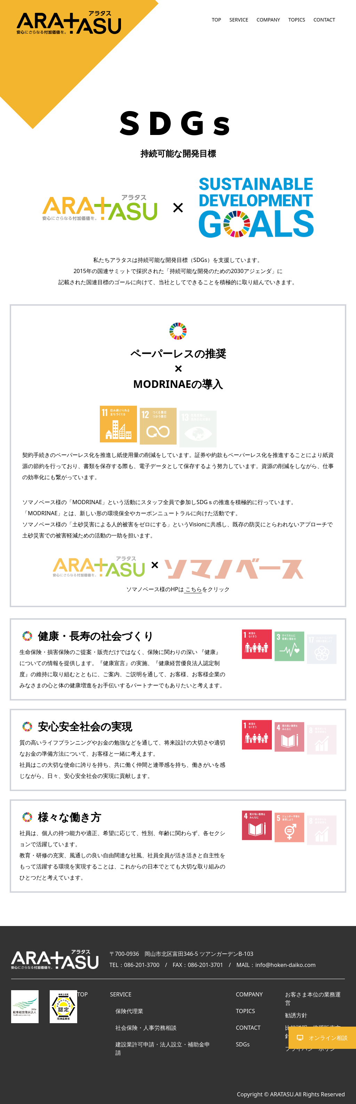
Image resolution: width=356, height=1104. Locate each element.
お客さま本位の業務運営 (313, 999)
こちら (193, 589)
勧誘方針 (296, 1015)
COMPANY (268, 19)
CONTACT (324, 19)
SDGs (243, 1044)
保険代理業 (129, 1011)
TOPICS (297, 19)
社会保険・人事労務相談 (146, 1027)
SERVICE (238, 19)
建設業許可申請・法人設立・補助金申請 (162, 1048)
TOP (216, 19)
